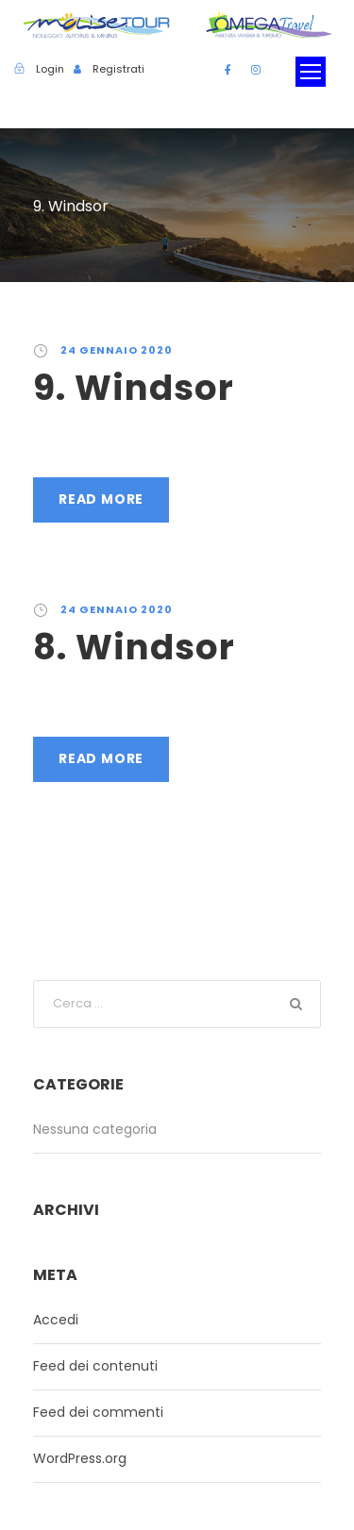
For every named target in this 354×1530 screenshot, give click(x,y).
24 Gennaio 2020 (116, 350)
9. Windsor (133, 387)
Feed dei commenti (98, 1412)
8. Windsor (134, 647)
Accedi (55, 1319)
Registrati (118, 68)
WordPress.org (79, 1458)
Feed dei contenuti (95, 1365)
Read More (101, 499)
